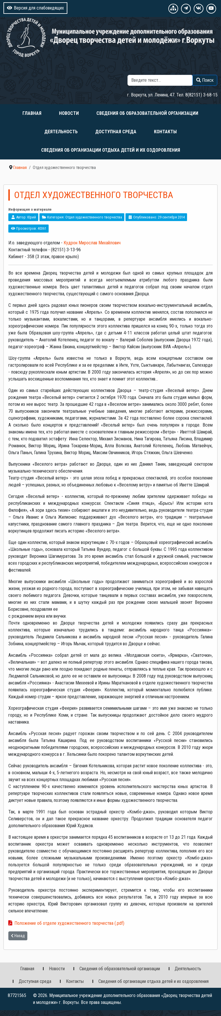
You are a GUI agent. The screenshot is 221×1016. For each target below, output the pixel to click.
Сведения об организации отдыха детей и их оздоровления (110, 150)
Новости (69, 113)
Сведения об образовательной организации (147, 113)
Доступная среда (115, 131)
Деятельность (61, 131)
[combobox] (160, 80)
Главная (31, 113)
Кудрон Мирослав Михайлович (92, 243)
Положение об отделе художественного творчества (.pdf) (69, 923)
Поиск (174, 71)
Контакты (165, 131)
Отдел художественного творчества (93, 217)
